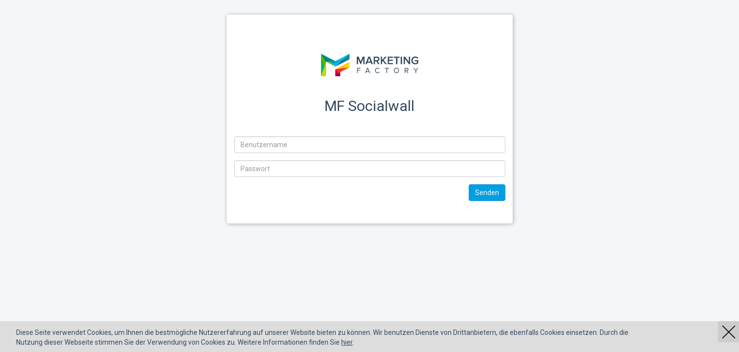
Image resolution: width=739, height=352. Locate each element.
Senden (487, 193)
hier (346, 342)
